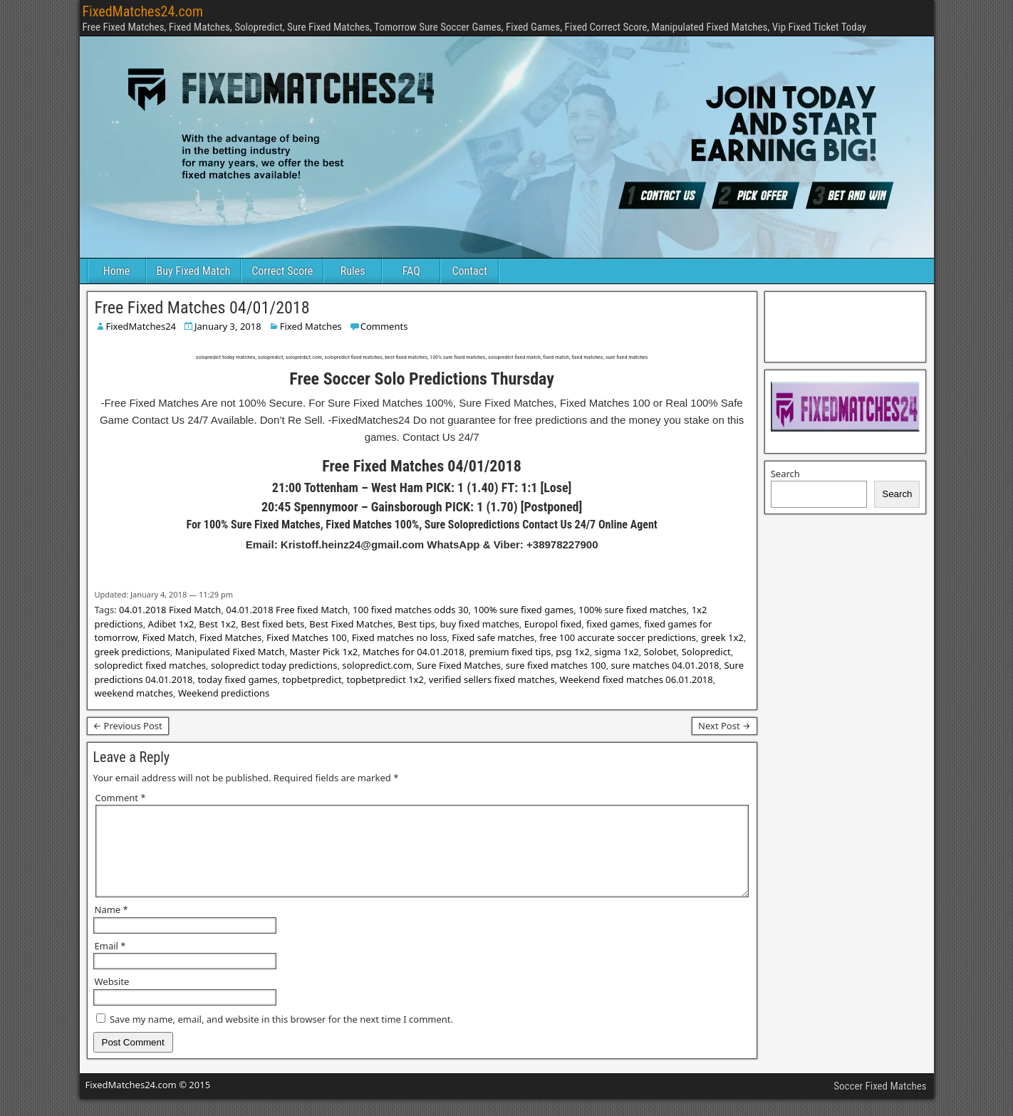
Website (112, 998)
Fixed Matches (311, 326)
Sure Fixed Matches (459, 665)
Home (116, 271)
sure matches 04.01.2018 (665, 665)
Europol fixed (553, 623)
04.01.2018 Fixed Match (170, 609)
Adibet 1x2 (171, 623)
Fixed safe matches (493, 637)
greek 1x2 (722, 637)
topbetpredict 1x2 (384, 679)
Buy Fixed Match (194, 271)
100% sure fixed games (523, 609)
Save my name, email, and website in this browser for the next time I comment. (281, 1036)
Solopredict (706, 651)
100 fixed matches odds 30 (411, 609)
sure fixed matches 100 (556, 665)
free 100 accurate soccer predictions (617, 637)
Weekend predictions (223, 693)
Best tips (416, 623)
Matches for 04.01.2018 (413, 651)
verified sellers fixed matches (492, 679)
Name (111, 926)
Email (110, 962)
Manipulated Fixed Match (230, 651)
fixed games (612, 623)
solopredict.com (377, 665)
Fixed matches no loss (399, 637)
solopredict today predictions (274, 665)
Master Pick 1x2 (324, 651)
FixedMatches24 (141, 326)
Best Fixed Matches (351, 623)
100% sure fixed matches (632, 609)
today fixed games (237, 679)
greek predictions (132, 651)
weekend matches (134, 693)
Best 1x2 (217, 623)
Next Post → (724, 725)
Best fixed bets (272, 623)
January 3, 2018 (227, 326)
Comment (120, 797)
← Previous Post (127, 725)
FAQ (411, 271)
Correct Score (282, 271)
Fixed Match (168, 637)
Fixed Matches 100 (306, 637)
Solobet (660, 651)
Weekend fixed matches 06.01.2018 (636, 679)
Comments (384, 326)
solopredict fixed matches (151, 665)
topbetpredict (311, 679)
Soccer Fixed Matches (879, 1103)
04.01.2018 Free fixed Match (287, 609)
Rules (353, 271)
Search (785, 473)
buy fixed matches (479, 623)
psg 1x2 (572, 651)
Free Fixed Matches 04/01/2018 (202, 308)
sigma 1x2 (617, 651)
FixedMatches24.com (143, 11)
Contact (469, 271)
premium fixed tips (510, 651)
